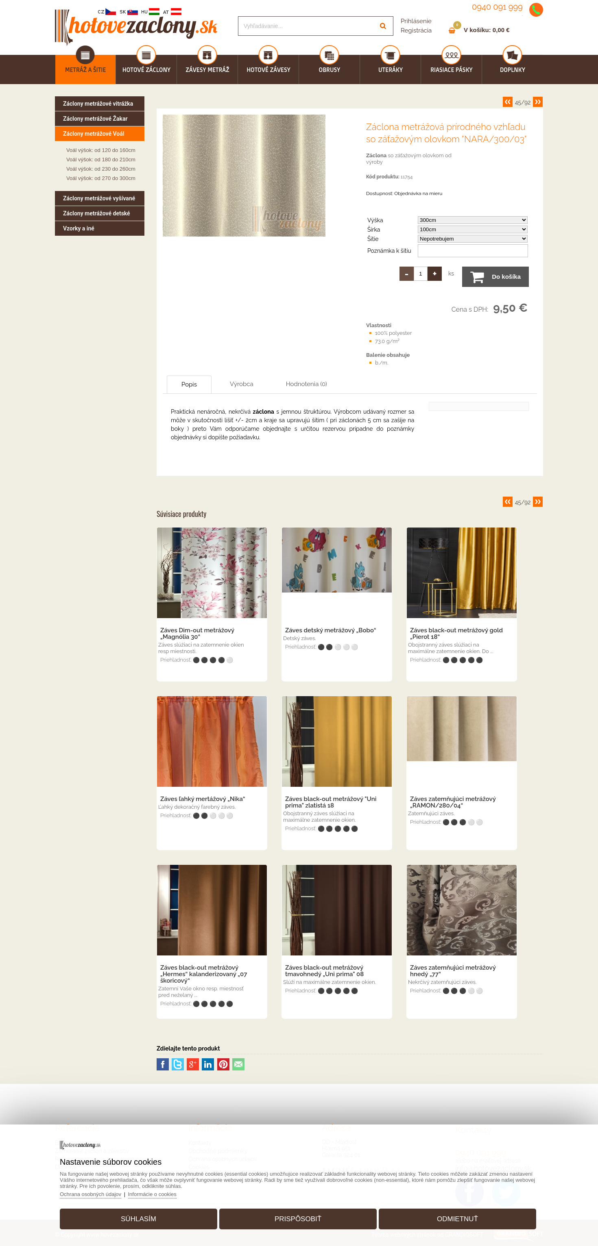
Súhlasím (138, 1219)
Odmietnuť (457, 1219)
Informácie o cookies (152, 1194)
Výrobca (241, 384)
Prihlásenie (416, 21)
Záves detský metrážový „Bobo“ (330, 630)
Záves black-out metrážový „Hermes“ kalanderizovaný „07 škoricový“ (203, 974)
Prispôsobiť (298, 1219)
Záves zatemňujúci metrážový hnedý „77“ (452, 970)
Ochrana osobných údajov (90, 1194)
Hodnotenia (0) (306, 384)
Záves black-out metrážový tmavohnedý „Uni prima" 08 (324, 970)
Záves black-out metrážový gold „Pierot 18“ (456, 633)
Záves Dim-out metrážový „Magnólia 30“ (197, 633)
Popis (189, 384)
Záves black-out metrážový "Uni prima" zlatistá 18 (330, 802)
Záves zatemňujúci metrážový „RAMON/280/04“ (452, 802)
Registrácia (416, 30)
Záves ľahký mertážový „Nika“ (202, 799)
